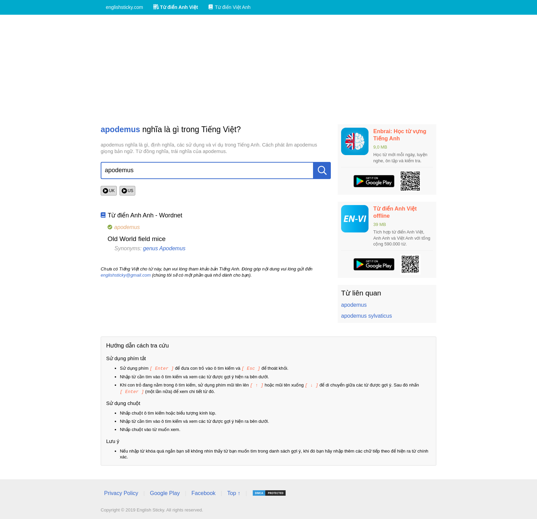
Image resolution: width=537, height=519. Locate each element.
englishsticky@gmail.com (126, 275)
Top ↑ (233, 492)
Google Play (165, 492)
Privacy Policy (121, 492)
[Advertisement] (268, 69)
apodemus (354, 305)
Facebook (203, 492)
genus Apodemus (164, 248)
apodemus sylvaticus (366, 316)
